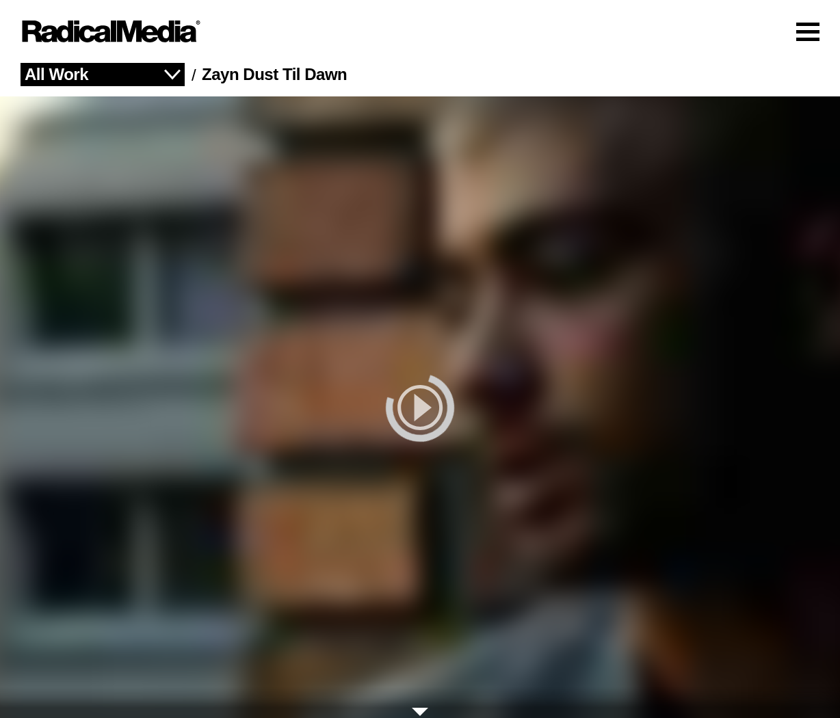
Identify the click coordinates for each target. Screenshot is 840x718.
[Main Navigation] (420, 31)
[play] (420, 407)
